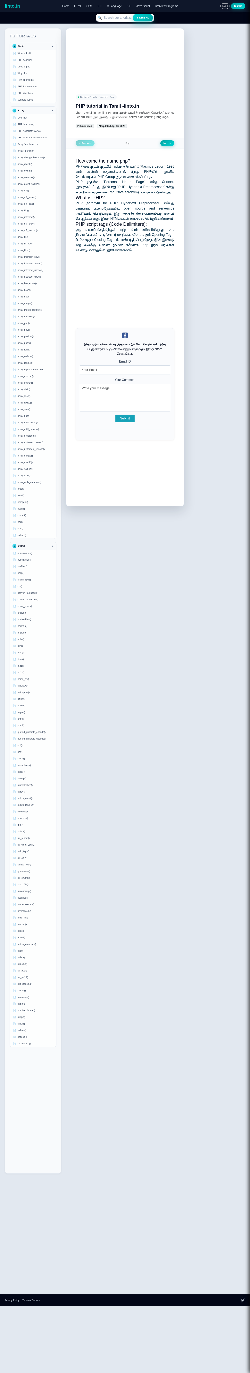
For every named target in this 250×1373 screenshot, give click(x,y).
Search (143, 17)
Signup (238, 6)
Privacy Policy (12, 1300)
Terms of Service (31, 1300)
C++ (129, 6)
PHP (99, 6)
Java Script (143, 6)
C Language (114, 6)
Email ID (125, 361)
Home (65, 6)
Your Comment (125, 379)
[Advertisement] (33, 1110)
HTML (78, 6)
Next (167, 143)
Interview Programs (166, 6)
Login (225, 6)
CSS (89, 6)
